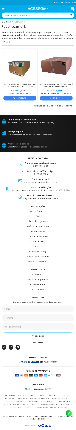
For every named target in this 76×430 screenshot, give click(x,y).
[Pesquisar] (71, 15)
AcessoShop (30, 35)
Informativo (38, 289)
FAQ (38, 216)
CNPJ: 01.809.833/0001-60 (38, 419)
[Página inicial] (38, 8)
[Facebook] (17, 347)
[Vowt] (38, 425)
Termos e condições (38, 261)
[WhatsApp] (11, 347)
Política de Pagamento (38, 221)
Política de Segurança (38, 226)
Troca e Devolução (38, 241)
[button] (3, 9)
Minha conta (38, 274)
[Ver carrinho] (72, 9)
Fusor (8, 22)
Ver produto (19, 98)
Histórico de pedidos (38, 279)
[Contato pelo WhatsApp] (69, 413)
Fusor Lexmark (20, 22)
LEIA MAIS (6, 42)
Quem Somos (38, 231)
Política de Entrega (38, 251)
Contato (38, 246)
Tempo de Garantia (38, 236)
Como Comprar (38, 211)
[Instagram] (4, 347)
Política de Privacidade (38, 256)
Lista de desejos (38, 284)
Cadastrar (38, 336)
